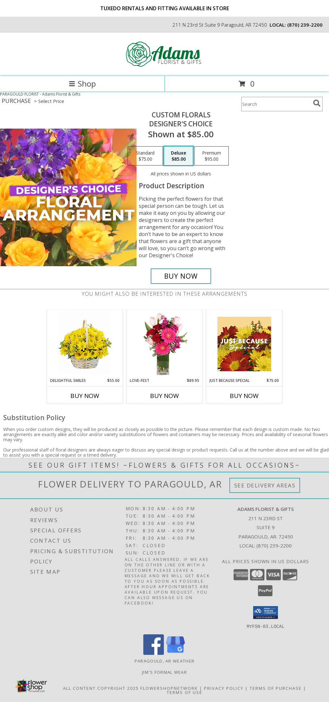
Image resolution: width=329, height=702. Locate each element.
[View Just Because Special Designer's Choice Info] (244, 343)
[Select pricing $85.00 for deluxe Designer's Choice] (178, 156)
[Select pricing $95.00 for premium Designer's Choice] (211, 156)
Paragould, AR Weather (164, 661)
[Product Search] (276, 104)
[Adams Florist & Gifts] (164, 67)
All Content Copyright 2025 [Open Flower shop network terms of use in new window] (101, 688)
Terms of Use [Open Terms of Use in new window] (184, 692)
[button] (265, 612)
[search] (316, 103)
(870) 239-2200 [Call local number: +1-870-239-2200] (305, 24)
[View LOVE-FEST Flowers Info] (164, 343)
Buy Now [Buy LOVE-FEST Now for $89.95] (164, 396)
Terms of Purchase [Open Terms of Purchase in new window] (276, 688)
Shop (82, 83)
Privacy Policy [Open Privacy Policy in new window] (224, 688)
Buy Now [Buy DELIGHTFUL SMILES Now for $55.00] (84, 396)
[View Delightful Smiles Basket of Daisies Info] (85, 343)
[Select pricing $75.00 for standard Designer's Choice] (145, 156)
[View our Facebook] (153, 653)
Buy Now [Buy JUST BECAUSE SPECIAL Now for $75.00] (244, 396)
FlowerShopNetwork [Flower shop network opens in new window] (169, 688)
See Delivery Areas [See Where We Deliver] (265, 485)
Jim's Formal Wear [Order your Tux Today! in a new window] (164, 672)
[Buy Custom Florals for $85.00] (181, 276)
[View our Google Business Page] (175, 653)
